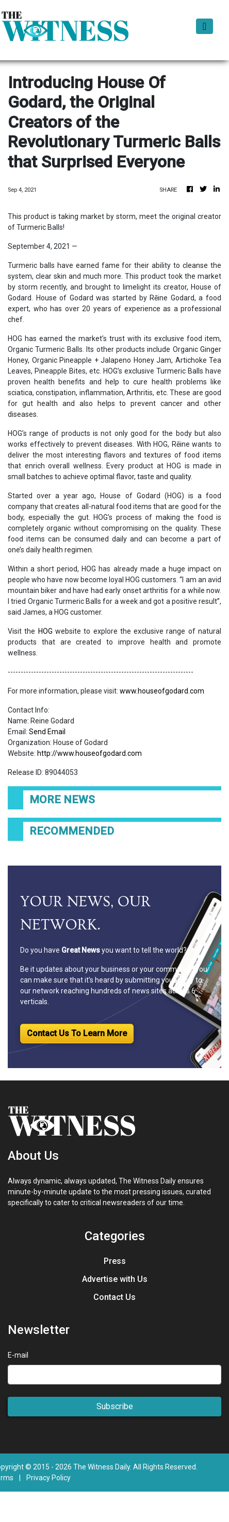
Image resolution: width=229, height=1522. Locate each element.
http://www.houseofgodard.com (89, 753)
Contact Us (114, 1297)
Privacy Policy (48, 1478)
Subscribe (114, 1406)
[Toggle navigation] (204, 26)
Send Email (47, 732)
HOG (45, 631)
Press (115, 1261)
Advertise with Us (115, 1279)
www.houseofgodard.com (162, 691)
